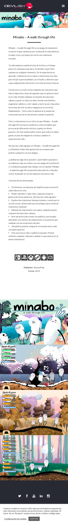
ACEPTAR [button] (34, 519)
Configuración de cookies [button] (15, 519)
